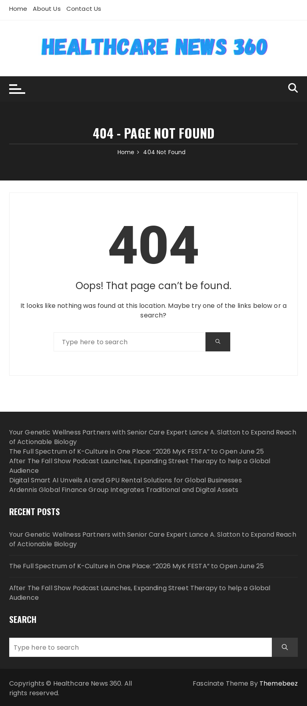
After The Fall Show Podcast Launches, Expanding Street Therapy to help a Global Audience (140, 592)
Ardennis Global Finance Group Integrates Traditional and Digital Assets (124, 489)
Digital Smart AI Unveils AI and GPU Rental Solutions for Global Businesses (125, 480)
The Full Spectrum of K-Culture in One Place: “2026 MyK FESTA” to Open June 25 (136, 451)
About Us (46, 8)
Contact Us (84, 8)
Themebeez (278, 683)
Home (18, 8)
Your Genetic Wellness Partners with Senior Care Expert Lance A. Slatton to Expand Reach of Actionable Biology (152, 539)
